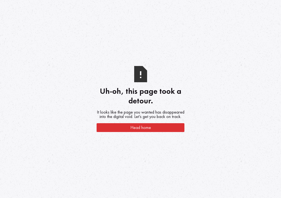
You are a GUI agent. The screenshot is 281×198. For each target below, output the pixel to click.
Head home (140, 127)
